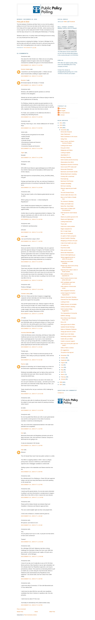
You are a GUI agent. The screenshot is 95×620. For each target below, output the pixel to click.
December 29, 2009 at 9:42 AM (31, 360)
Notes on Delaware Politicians (69, 329)
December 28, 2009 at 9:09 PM (31, 280)
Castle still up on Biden (67, 339)
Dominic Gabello (25, 69)
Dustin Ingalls (61, 110)
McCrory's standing (66, 186)
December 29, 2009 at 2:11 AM (31, 328)
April (62, 372)
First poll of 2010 (65, 148)
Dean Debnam (62, 108)
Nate (22, 449)
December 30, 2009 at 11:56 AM (32, 556)
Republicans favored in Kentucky (69, 164)
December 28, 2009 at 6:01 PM (31, 148)
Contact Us (61, 392)
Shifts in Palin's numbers (67, 347)
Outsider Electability (66, 183)
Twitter (65, 21)
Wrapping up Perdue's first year (69, 240)
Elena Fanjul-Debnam (64, 112)
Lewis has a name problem (68, 226)
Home (36, 611)
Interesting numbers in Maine (68, 336)
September (64, 360)
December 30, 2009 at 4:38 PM (31, 579)
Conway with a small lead (67, 176)
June (62, 367)
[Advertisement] (69, 89)
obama (23, 236)
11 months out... (65, 245)
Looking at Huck (65, 302)
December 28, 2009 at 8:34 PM (31, 261)
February (63, 377)
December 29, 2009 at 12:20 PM (32, 410)
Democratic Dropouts (66, 132)
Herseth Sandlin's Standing (68, 238)
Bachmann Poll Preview (67, 181)
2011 (61, 123)
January (63, 379)
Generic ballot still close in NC (69, 195)
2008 (61, 382)
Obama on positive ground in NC (69, 217)
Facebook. (72, 21)
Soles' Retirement (65, 134)
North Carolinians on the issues (69, 136)
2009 (61, 127)
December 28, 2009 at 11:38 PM (32, 313)
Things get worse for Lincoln (68, 331)
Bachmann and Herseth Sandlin (69, 171)
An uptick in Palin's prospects (68, 236)
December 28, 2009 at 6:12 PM (31, 157)
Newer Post (20, 611)
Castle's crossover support (68, 341)
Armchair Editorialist (26, 332)
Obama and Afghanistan (67, 219)
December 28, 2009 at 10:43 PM (32, 289)
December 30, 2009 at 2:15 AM (31, 525)
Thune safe (64, 224)
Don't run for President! (67, 233)
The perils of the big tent (67, 352)
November (64, 355)
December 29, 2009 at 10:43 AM (32, 393)
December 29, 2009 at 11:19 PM (32, 497)
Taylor (22, 152)
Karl (22, 433)
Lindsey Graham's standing (68, 306)
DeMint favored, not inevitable (68, 304)
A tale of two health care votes (69, 243)
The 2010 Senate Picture (67, 192)
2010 (61, 125)
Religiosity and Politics (67, 150)
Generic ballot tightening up (68, 255)
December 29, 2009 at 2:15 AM (31, 347)
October (63, 357)
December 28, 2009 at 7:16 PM (31, 241)
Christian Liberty (25, 293)
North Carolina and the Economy (69, 159)
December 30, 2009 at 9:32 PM (31, 605)
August (63, 362)
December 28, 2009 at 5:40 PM (31, 117)
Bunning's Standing (66, 157)
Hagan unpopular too (66, 228)
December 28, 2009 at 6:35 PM (31, 219)
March (63, 374)
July (62, 365)
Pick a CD (63, 322)
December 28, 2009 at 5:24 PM (31, 65)
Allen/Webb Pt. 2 (65, 155)
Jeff (22, 318)
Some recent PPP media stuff (68, 167)
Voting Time (64, 139)
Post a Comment (21, 609)
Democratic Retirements (67, 252)
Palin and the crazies (66, 250)
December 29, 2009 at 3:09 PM (31, 471)
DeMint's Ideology (65, 315)
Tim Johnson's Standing (67, 201)
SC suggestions (65, 350)
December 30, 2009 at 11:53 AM (32, 541)
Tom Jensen (61, 115)
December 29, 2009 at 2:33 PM (31, 445)
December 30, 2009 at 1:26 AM (31, 516)
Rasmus (23, 364)
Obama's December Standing (68, 297)
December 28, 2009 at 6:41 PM (31, 232)
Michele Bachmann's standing (68, 174)
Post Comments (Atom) (30, 615)
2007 (61, 384)
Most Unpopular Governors (68, 290)
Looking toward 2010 (66, 221)
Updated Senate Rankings (68, 327)
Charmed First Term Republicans (69, 299)
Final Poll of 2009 (65, 247)
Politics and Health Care (67, 204)
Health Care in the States (67, 334)
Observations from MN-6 (67, 162)
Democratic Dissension (67, 169)
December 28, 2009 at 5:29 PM (31, 85)
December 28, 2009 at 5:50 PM (31, 128)
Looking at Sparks (65, 152)
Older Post (52, 611)
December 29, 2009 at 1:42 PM (31, 429)
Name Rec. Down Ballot (67, 206)
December (64, 129)
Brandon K (24, 80)
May (62, 369)
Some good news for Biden (68, 324)
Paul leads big (64, 179)
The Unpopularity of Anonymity (69, 313)
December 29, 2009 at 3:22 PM (31, 484)
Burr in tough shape (66, 231)
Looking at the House (66, 145)
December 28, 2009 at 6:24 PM (31, 187)
